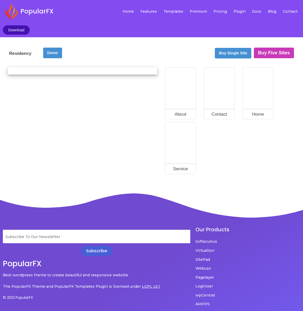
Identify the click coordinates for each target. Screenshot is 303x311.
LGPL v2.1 (12, 274)
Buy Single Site (233, 33)
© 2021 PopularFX (18, 285)
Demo (52, 33)
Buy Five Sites (274, 33)
